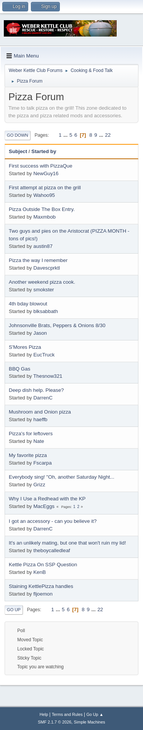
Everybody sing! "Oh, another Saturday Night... (61, 477)
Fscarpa (42, 463)
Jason (40, 333)
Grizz (39, 484)
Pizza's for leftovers (31, 433)
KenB (39, 572)
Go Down (17, 135)
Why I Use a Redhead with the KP (47, 499)
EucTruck (44, 355)
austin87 (42, 246)
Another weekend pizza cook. (42, 282)
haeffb (40, 419)
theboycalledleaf (51, 550)
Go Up (14, 609)
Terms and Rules (67, 714)
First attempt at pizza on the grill (45, 187)
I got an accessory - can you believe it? (52, 521)
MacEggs (44, 506)
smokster (43, 289)
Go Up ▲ (94, 714)
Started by (43, 151)
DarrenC (42, 398)
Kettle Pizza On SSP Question (43, 564)
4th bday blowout (28, 304)
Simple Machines (89, 722)
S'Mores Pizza (25, 347)
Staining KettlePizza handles (41, 586)
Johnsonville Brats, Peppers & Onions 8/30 (57, 325)
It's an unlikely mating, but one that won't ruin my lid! (67, 543)
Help (44, 714)
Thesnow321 (47, 376)
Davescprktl (46, 268)
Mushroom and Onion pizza (40, 412)
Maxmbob (44, 217)
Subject (18, 151)
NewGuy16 (45, 173)
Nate (38, 441)
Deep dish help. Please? (36, 390)
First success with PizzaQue (40, 166)
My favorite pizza (28, 455)
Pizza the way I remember (38, 260)
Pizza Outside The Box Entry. (42, 209)
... (66, 135)
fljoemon (42, 594)
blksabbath (45, 311)
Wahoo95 (44, 195)
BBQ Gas (19, 369)
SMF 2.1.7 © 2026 (54, 722)
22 (108, 135)
